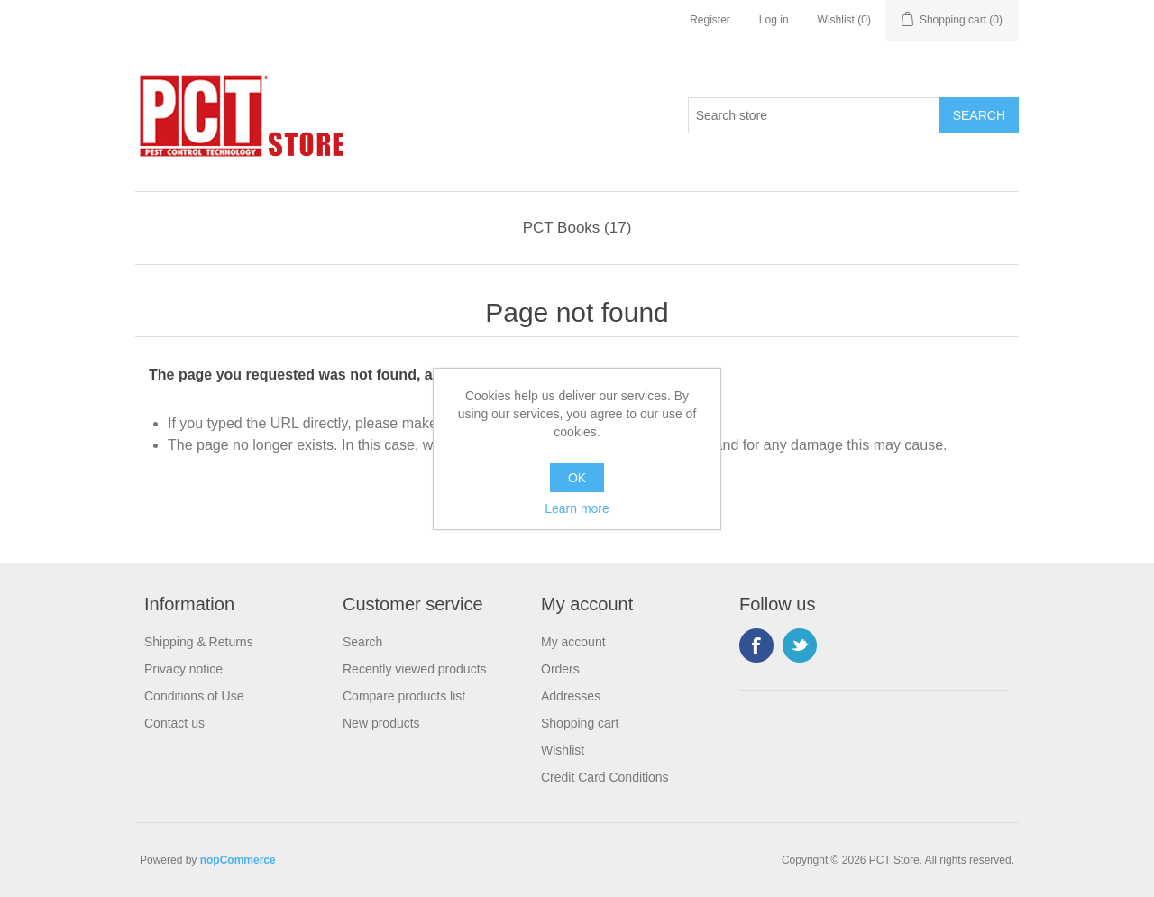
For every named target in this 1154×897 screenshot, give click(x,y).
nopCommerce (238, 860)
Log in (774, 20)
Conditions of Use (194, 696)
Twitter (800, 645)
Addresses (570, 696)
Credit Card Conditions (605, 777)
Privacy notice (183, 669)
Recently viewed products (415, 669)
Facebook (756, 645)
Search (362, 642)
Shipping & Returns (198, 642)
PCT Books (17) (577, 227)
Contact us (174, 723)
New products (381, 723)
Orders (560, 669)
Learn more (577, 508)
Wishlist (562, 750)
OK (577, 478)
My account (573, 642)
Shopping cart (579, 723)
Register (710, 20)
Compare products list (404, 696)
